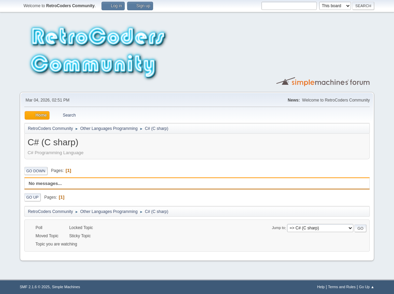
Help (321, 287)
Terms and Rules (342, 287)
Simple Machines (66, 287)
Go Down (35, 171)
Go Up (32, 197)
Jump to (278, 228)
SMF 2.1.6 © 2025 (35, 287)
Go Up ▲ (367, 287)
